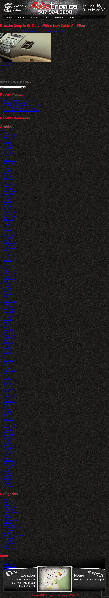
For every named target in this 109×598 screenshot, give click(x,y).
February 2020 (8, 297)
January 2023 (8, 209)
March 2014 (7, 479)
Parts (5, 546)
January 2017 (8, 391)
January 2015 (8, 453)
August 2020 (8, 281)
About (21, 17)
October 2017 (8, 368)
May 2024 (7, 171)
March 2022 (7, 232)
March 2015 (7, 448)
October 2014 (8, 461)
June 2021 (7, 256)
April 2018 (7, 353)
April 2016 (7, 415)
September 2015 (9, 432)
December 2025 (9, 135)
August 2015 (8, 435)
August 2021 (8, 250)
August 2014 (8, 466)
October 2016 (8, 399)
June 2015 (7, 440)
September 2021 (9, 248)
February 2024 (8, 179)
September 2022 (9, 217)
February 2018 (8, 358)
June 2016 (7, 409)
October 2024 (8, 158)
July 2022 (7, 222)
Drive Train (7, 523)
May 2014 (7, 473)
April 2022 (7, 230)
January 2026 (8, 132)
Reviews (59, 17)
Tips (46, 17)
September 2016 (9, 402)
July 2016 (7, 407)
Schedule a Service (93, 9)
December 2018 (9, 332)
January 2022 (8, 238)
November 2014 (9, 458)
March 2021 (7, 263)
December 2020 (9, 271)
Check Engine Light (10, 507)
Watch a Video (16, 8)
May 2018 (7, 350)
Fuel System (8, 530)
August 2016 (8, 404)
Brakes (6, 500)
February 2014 (8, 481)
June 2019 (7, 317)
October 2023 (8, 189)
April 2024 (7, 173)
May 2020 (7, 289)
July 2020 (7, 284)
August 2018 (8, 343)
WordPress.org (8, 569)
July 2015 (7, 438)
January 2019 (8, 330)
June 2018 (7, 348)
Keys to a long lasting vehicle (14, 535)
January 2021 (8, 268)
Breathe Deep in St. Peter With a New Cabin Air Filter (43, 31)
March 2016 (7, 417)
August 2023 (8, 194)
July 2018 (7, 345)
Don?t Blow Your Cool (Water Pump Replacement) (22, 106)
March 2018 (7, 356)
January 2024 (8, 181)
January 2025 (8, 153)
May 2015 (7, 443)
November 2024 (9, 156)
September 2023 (9, 191)
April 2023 (7, 204)
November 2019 (9, 304)
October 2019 (8, 307)
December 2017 (9, 363)
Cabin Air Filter (8, 502)
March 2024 (7, 176)
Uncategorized (8, 548)
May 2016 (7, 412)
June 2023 (7, 199)
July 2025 (7, 140)
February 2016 (8, 420)
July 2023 (7, 197)
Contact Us (74, 17)
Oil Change (7, 541)
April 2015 (7, 445)
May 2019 (7, 320)
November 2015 (9, 427)
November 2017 (9, 366)
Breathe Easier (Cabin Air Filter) (15, 103)
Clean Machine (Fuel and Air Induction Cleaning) (21, 111)
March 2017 (7, 386)
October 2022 (8, 215)
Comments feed (9, 567)
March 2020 (7, 294)
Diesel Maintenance (10, 520)
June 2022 (7, 225)
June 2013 (7, 484)
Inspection (7, 533)
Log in (5, 562)
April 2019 (7, 322)
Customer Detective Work (13, 512)
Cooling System (9, 510)
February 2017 (8, 389)
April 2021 (7, 261)
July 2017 (7, 376)
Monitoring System (10, 538)
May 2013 (7, 486)
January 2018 (8, 361)
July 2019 (7, 315)
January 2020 (8, 299)
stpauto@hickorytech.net (58, 595)
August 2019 (8, 312)
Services (34, 17)
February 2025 (8, 150)
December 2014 (9, 456)
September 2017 (9, 371)
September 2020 (9, 279)
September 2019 (9, 309)
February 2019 (8, 327)
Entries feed (7, 564)
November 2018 (9, 335)
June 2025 (7, 143)
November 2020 (9, 273)
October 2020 (8, 276)
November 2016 (9, 397)
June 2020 (7, 286)
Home (9, 17)
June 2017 (7, 379)
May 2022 (7, 227)
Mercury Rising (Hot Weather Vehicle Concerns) (21, 108)
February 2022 (8, 235)
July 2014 (7, 468)
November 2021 (9, 243)
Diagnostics (7, 518)
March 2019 (7, 325)
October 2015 (8, 430)
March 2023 (7, 207)
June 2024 (7, 168)
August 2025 (8, 138)
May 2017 (7, 381)
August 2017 (8, 373)
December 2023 (9, 184)
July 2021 (7, 253)
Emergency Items (9, 525)
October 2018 (8, 338)
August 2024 (8, 163)
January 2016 (8, 422)
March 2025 (7, 148)
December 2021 (9, 240)
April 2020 (7, 291)
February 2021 (8, 266)
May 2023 (7, 202)
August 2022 (8, 220)
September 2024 (9, 161)
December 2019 (9, 302)
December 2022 (9, 212)
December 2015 (9, 425)
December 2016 (9, 394)
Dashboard (7, 515)
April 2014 (7, 476)
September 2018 (9, 340)
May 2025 (7, 145)
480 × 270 (19, 31)
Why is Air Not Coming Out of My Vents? (18, 100)
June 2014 (7, 471)
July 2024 (7, 166)
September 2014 (9, 463)
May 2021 (7, 258)
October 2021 (8, 245)
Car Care (6, 505)
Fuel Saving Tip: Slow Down (13, 528)
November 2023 (9, 186)
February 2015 (8, 450)
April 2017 (7, 384)
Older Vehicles (8, 543)
